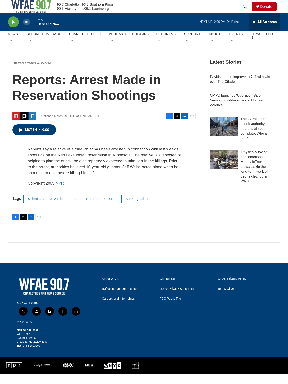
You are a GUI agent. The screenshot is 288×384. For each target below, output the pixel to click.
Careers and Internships (118, 308)
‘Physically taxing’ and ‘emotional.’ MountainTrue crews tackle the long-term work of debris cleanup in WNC (254, 176)
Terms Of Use (227, 298)
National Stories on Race (95, 208)
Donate (269, 11)
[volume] (26, 32)
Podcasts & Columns (129, 44)
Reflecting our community (119, 298)
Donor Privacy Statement (177, 298)
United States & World (31, 73)
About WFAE (110, 288)
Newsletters (263, 45)
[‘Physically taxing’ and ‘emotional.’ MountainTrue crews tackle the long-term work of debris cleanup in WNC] (224, 169)
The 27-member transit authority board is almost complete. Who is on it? (254, 138)
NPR (60, 193)
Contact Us (167, 288)
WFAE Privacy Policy (232, 288)
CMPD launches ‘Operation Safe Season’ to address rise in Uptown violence (236, 110)
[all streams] (264, 32)
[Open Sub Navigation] (11, 51)
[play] (13, 31)
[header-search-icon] (247, 12)
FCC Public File (170, 308)
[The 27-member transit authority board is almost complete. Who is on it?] (224, 136)
